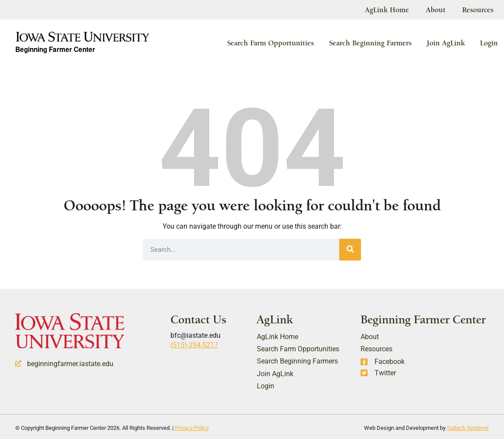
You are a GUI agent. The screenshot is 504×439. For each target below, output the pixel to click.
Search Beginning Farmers (370, 42)
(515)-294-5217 (194, 345)
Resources (478, 9)
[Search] (350, 249)
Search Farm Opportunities (270, 42)
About (434, 9)
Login (489, 42)
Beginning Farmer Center (57, 50)
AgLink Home (385, 9)
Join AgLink (446, 42)
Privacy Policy (192, 427)
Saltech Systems (468, 427)
